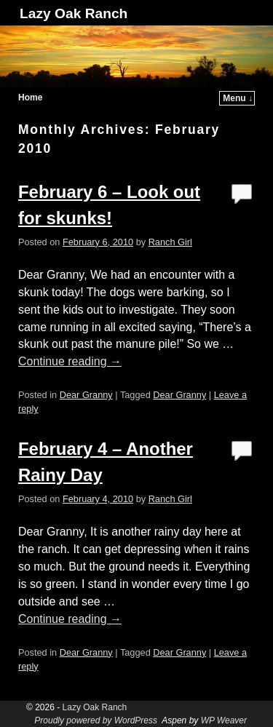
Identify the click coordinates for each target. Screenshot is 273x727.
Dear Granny (86, 394)
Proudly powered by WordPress (95, 720)
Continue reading (70, 361)
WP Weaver (224, 720)
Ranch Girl (170, 242)
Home (30, 97)
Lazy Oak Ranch (73, 13)
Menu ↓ (238, 98)
